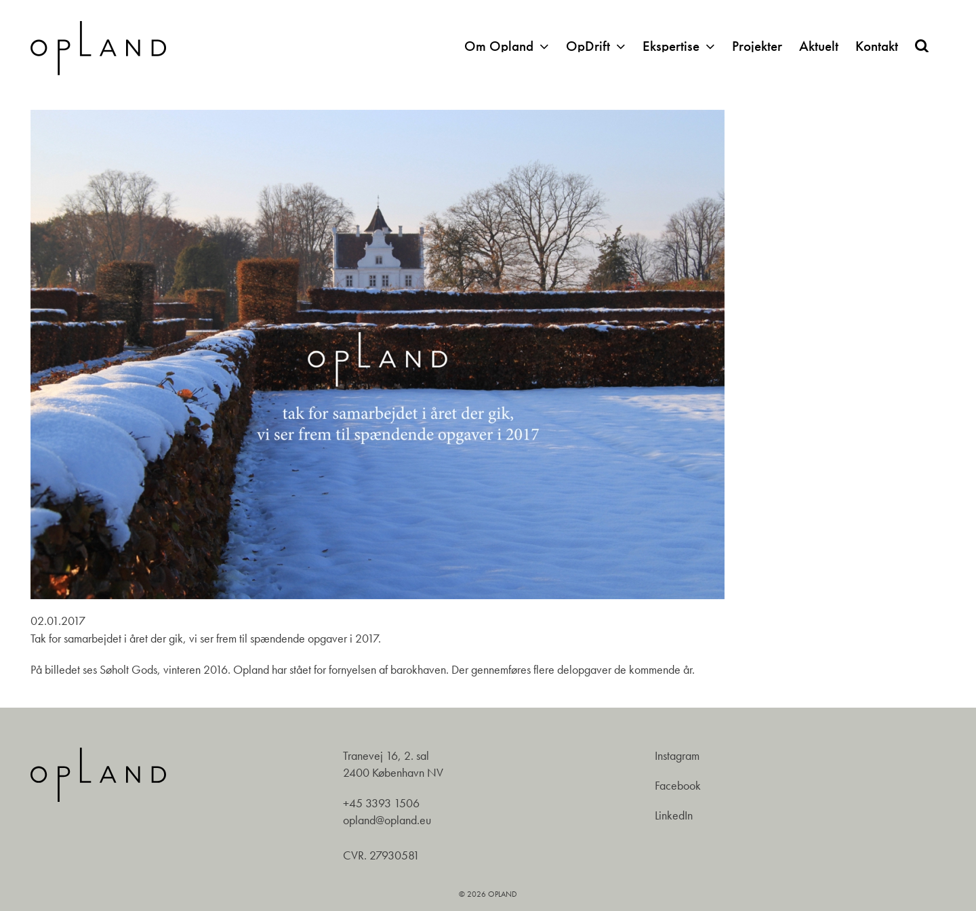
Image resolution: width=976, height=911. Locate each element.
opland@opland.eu (387, 820)
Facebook (678, 785)
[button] (922, 45)
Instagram (677, 756)
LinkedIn (674, 815)
